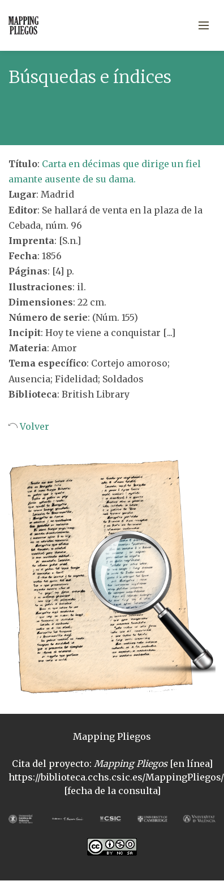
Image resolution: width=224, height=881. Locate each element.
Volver (33, 426)
